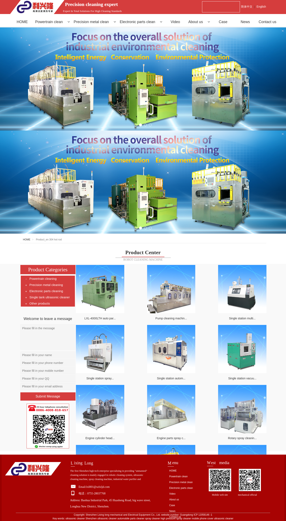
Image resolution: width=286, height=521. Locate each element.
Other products (37, 303)
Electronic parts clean (141, 22)
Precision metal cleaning (44, 285)
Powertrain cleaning (41, 279)
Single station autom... (99, 374)
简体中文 (246, 6)
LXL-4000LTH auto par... (99, 316)
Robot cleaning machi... (195, 432)
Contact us (267, 22)
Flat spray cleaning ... (243, 432)
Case (223, 22)
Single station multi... (195, 316)
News (245, 22)
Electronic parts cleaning (44, 291)
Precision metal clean (95, 22)
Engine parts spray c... (243, 374)
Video (175, 22)
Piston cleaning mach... (147, 432)
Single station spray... (243, 316)
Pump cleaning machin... (147, 316)
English (261, 6)
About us (199, 22)
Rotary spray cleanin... (99, 432)
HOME (22, 22)
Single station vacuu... (147, 374)
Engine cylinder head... (195, 374)
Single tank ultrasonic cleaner (47, 297)
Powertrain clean (52, 22)
